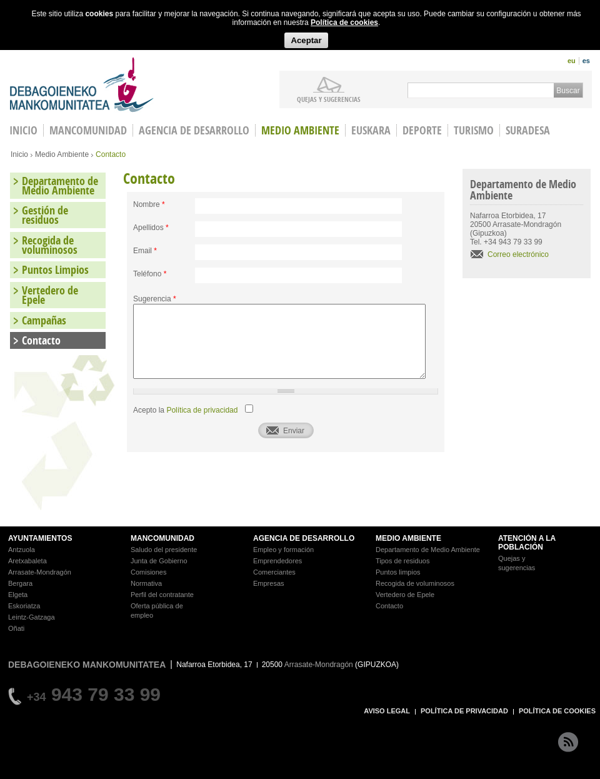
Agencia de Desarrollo (194, 130)
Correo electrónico (518, 254)
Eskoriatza (24, 606)
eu (572, 60)
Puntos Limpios (55, 270)
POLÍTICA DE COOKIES (557, 711)
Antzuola (21, 549)
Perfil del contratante (162, 594)
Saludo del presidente (164, 549)
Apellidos (151, 227)
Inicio (19, 154)
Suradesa (528, 130)
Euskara (371, 130)
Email (145, 250)
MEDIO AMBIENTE (408, 538)
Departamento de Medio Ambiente (60, 185)
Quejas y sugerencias (329, 98)
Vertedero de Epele (50, 295)
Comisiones (148, 572)
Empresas (268, 583)
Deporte (422, 130)
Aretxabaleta (27, 561)
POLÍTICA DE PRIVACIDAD (464, 711)
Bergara (20, 583)
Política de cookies (344, 22)
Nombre (149, 204)
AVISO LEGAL (387, 711)
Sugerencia (154, 298)
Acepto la (185, 410)
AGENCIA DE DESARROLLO (303, 538)
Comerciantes (274, 572)
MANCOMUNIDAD (162, 538)
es (586, 60)
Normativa (146, 583)
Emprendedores (277, 561)
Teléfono (149, 273)
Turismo (474, 130)
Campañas (44, 320)
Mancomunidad (88, 130)
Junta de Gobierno (159, 561)
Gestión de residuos (45, 215)
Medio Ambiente (300, 130)
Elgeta (18, 594)
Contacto (41, 340)
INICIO (23, 130)
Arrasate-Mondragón (39, 572)
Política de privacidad (202, 410)
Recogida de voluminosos (50, 245)
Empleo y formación (283, 549)
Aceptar (306, 40)
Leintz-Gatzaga (31, 617)
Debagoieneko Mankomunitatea (82, 85)
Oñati (16, 628)
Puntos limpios (398, 572)
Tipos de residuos (402, 561)
